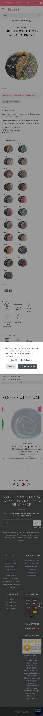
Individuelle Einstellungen (21, 360)
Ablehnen (11, 366)
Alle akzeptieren (27, 366)
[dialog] (21, 358)
